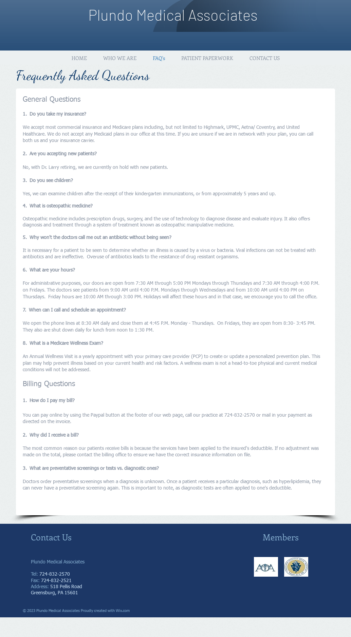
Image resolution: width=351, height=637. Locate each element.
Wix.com (123, 611)
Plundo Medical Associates (173, 15)
